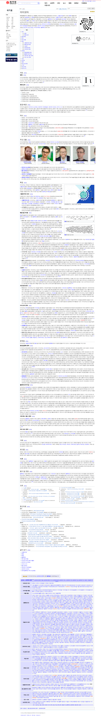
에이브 (70, 651)
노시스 (41, 675)
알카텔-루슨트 (90, 170)
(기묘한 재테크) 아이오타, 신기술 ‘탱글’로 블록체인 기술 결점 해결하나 (45, 526)
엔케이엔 (56, 602)
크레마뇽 (35, 672)
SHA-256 (43, 418)
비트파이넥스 (31, 122)
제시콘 (79, 669)
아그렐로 (54, 621)
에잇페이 (81, 638)
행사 (78, 704)
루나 (59, 635)
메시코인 (49, 657)
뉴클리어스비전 (36, 684)
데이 (42, 692)
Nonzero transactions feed (67, 500)
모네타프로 (34, 637)
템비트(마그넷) (52, 660)
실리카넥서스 (66, 659)
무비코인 (82, 662)
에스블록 (59, 701)
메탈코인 (85, 635)
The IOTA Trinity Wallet (66, 487)
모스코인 (60, 657)
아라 (41, 666)
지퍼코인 (58, 627)
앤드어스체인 (75, 600)
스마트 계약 (88, 311)
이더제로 (37, 591)
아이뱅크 (36, 651)
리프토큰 (54, 596)
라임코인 (43, 684)
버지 (59, 645)
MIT (27, 420)
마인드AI (61, 616)
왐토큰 (84, 679)
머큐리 (41, 645)
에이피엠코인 (86, 623)
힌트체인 (62, 682)
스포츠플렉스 (55, 659)
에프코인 (82, 444)
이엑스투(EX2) (73, 701)
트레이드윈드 (68, 653)
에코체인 (43, 602)
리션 (39, 616)
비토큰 (85, 676)
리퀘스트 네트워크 (65, 635)
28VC (33, 612)
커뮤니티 (47, 5)
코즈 (65, 696)
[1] (43, 82)
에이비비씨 (75, 638)
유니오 (59, 669)
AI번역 (52, 3)
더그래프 (55, 675)
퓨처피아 (69, 631)
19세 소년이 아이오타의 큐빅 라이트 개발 (38, 539)
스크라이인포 (42, 678)
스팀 (65, 665)
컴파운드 (43, 653)
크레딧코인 (57, 628)
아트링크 (67, 666)
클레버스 (40, 672)
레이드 (90, 656)
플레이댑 (63, 660)
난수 (23, 396)
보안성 (56, 256)
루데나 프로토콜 (36, 657)
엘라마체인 (58, 624)
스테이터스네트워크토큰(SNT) (54, 678)
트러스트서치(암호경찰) (53, 629)
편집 (60, 8)
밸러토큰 (51, 693)
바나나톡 (68, 617)
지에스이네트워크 (51, 680)
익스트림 (66, 625)
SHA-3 (49, 418)
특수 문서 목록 (9, 46)
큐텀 (42, 607)
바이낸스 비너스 (42, 637)
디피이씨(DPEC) (48, 635)
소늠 (45, 337)
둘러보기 (8, 30)
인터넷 (31, 202)
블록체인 (8, 26)
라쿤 (87, 656)
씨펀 (38, 666)
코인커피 (58, 641)
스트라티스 (61, 599)
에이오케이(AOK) (36, 602)
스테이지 (55, 665)
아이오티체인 (37, 27)
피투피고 (38, 654)
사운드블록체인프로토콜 (64, 664)
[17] (31, 433)
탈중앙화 (32, 374)
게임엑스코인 (43, 656)
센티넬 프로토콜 (59, 620)
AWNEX (34, 634)
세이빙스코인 (73, 650)
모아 (34, 598)
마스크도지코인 (50, 616)
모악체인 (38, 598)
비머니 (37, 583)
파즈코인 (46, 642)
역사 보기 (64, 8)
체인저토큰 (41, 696)
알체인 (64, 600)
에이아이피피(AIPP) (81, 645)
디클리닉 (68, 675)
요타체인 (89, 679)
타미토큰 (70, 628)
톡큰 (53, 672)
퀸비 (56, 653)
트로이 (73, 653)
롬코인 (84, 614)
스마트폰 (48, 202)
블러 (61, 693)
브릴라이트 (77, 657)
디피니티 (43, 687)
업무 (12, 23)
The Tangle (41, 500)
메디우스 (59, 676)
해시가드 (43, 654)
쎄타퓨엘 (34, 666)
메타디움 (42, 617)
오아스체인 (63, 685)
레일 (59, 692)
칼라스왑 (56, 696)
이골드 (67, 701)
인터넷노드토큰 (76, 685)
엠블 (59, 685)
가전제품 (53, 202)
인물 (7, 27)
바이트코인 (54, 645)
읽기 (57, 8)
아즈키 (49, 651)
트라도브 (37, 629)
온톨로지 (80, 679)
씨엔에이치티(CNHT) (42, 694)
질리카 (41, 591)
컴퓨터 (58, 332)
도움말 (7, 37)
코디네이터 (43, 274)
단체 (7, 23)
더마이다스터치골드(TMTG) (55, 649)
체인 (33, 20)
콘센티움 (52, 628)
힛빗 (61, 444)
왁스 (40, 660)
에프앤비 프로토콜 (58, 623)
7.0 (23, 500)
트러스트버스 (43, 629)
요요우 (39, 669)
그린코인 (34, 645)
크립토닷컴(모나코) (80, 641)
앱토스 (81, 600)
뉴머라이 (46, 675)
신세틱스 (87, 650)
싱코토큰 (37, 621)
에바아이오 (66, 623)
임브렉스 (34, 627)
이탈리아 (65, 169)
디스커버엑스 (81, 613)
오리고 (88, 645)
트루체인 (77, 607)
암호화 (67, 239)
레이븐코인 (82, 649)
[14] (32, 366)
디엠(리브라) (40, 635)
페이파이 (45, 631)
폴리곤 (64, 631)
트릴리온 (78, 653)
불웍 (62, 645)
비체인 (75, 618)
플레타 (45, 608)
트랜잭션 (44, 191)
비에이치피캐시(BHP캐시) (67, 618)
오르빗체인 (47, 603)
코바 (85, 680)
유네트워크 (54, 669)
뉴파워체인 (40, 613)
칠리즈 (74, 627)
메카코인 (60, 662)
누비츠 (35, 613)
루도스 (55, 662)
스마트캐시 (66, 645)
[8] (50, 228)
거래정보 (84, 3)
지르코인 (88, 651)
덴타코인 (60, 675)
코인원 (43, 444)
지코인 (40, 647)
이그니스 (46, 625)
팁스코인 (83, 653)
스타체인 (50, 665)
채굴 (43, 241)
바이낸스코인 (38, 693)
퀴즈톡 (71, 670)
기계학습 (37, 477)
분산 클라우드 (64, 337)
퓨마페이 (77, 642)
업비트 (78, 444)
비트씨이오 (38, 620)
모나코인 (78, 585)
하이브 (47, 632)
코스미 (47, 628)
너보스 (33, 595)
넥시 (39, 692)
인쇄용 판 (8, 47)
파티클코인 (61, 647)
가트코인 (49, 612)
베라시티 (37, 664)
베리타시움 (87, 617)
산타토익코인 (74, 664)
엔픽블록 (53, 624)
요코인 (72, 603)
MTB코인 (38, 612)
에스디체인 (30, 27)
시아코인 (27, 337)
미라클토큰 (87, 662)
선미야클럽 (49, 650)
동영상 (76, 3)
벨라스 (66, 598)
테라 (87, 641)
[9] (84, 249)
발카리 (48, 637)
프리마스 (84, 672)
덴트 (64, 675)
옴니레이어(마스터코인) (83, 586)
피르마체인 (88, 631)
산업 (7, 21)
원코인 (63, 701)
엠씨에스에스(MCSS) (78, 602)
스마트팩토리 (35, 203)
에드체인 (47, 668)
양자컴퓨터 (28, 387)
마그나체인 (43, 701)
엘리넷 (64, 624)
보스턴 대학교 (36, 420)
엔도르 (56, 679)
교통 (12, 18)
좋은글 (48, 576)
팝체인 (69, 672)
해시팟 (58, 632)
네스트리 (86, 612)
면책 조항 (33, 715)
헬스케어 (58, 202)
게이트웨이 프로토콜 (46, 634)
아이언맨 (36, 314)
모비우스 (50, 593)
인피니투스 (82, 625)
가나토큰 (34, 675)
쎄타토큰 (90, 665)
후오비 (68, 444)
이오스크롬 (79, 604)
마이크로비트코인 (71, 585)
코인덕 (53, 641)
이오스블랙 (73, 604)
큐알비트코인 (72, 641)
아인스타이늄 (74, 586)
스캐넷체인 (39, 665)
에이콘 (58, 668)
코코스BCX (45, 660)
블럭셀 (48, 701)
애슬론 (70, 638)
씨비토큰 (49, 621)
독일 (48, 22)
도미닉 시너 (62, 24)
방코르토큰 (45, 693)
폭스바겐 (34, 134)
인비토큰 (71, 625)
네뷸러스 (81, 612)
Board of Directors (27, 499)
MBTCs (37, 662)
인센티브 (91, 452)
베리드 (82, 617)
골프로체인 (60, 612)
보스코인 (71, 598)
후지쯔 (39, 131)
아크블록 (55, 600)
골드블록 (54, 612)
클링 (62, 628)
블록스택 (63, 687)
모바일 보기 (38, 715)
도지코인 (41, 585)
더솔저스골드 (64, 656)
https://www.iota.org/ (38, 501)
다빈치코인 (82, 634)
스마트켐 (71, 620)
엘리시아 (68, 624)
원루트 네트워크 (71, 694)
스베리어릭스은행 (59, 127)
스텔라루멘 (58, 593)
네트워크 (37, 196)
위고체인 (89, 603)
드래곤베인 (69, 613)
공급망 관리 (60, 131)
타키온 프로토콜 (67, 688)
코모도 (55, 647)
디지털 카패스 (60, 134)
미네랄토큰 (66, 657)
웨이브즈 (77, 603)
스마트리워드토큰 (47, 659)
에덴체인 (90, 600)
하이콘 (63, 608)
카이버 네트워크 (49, 696)
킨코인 (65, 628)
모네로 (46, 645)
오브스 (57, 603)
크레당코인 (84, 670)
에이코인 (80, 623)
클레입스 (45, 672)
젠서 (79, 701)
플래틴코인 (40, 608)
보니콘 (77, 676)
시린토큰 (85, 620)
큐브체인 (38, 607)
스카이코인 (55, 599)
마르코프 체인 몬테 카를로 (45, 236)
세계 (12, 20)
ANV (33, 662)
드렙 (75, 595)
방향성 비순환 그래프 (36, 220)
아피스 (85, 621)
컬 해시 (76, 418)
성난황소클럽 (56, 650)
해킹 (29, 401)
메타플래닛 (54, 657)
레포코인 (64, 614)
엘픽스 (67, 679)
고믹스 (33, 701)
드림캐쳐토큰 (46, 662)
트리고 (39, 682)
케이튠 (36, 670)
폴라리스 (87, 607)
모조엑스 (60, 617)
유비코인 (75, 639)
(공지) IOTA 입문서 (75, 497)
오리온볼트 (82, 624)
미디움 (58, 598)
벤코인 (36, 618)
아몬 (59, 638)
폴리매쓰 (88, 653)
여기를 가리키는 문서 (10, 43)
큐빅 (26, 307)
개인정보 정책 (23, 715)
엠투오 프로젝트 (75, 624)
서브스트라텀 (77, 687)
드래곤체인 (70, 595)
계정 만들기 (89, 1)
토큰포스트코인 (87, 628)
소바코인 (81, 664)
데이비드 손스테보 (46, 24)
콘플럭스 (88, 606)
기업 (12, 21)
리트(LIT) (88, 649)
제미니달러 (35, 696)
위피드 (36, 604)
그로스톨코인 (35, 585)
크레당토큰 (90, 670)
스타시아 (44, 665)
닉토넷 (61, 595)
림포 (41, 676)
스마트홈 (30, 203)
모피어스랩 (47, 598)
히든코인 (51, 643)
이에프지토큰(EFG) (78, 651)
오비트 (60, 694)
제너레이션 (74, 669)
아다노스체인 (60, 621)
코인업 (82, 701)
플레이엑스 (74, 660)
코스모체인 (89, 680)
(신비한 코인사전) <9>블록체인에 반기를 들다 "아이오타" (43, 524)
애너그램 (89, 678)
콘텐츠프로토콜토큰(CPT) (52, 670)
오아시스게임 (35, 660)
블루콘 (59, 637)
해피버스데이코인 (65, 632)
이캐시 (47, 583)
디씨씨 (87, 613)
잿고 (46, 627)
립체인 (58, 596)
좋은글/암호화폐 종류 (33, 708)
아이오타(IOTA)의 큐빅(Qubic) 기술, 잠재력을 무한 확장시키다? (51, 546)
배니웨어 (77, 617)
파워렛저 (68, 629)
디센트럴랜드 (75, 656)
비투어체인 (81, 618)
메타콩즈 (39, 650)
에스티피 (66, 651)
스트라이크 (43, 638)
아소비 (45, 666)
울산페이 (55, 699)
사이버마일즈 (65, 637)
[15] (34, 366)
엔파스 (87, 659)
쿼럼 (54, 309)
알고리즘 (64, 19)
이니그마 (55, 604)
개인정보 (54, 293)
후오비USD (40, 697)
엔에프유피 (47, 624)
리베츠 (52, 684)
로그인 (94, 1)
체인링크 (67, 680)
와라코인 (66, 639)
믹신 (50, 645)
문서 (21, 8)
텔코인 (81, 628)
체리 (66, 627)
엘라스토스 (62, 602)
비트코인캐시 (61, 586)
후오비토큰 (46, 697)
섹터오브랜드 (81, 650)
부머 (78, 598)
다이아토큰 (47, 613)
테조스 (68, 607)
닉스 (59, 656)
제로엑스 (90, 694)
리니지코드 (89, 614)
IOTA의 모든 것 (34, 489)
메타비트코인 (54, 617)
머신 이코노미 (47, 196)
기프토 (70, 612)
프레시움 (75, 631)
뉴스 (64, 3)
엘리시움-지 (61, 679)
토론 (83, 1)
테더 (83, 696)
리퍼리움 (37, 676)
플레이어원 (68, 660)
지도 (12, 24)
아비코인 (66, 621)
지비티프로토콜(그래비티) (54, 688)
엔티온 (55, 685)
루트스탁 (64, 585)
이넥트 (51, 625)
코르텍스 (37, 628)
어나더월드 (54, 651)
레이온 (59, 614)
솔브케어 (36, 678)
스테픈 (75, 620)
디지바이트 (82, 656)
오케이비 (65, 694)
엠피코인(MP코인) (82, 668)
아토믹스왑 (73, 330)
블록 (28, 20)
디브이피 (75, 613)
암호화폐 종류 (40, 576)
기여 (86, 1)
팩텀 (36, 631)
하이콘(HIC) (53, 632)
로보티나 (74, 614)
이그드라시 (49, 604)
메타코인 (86, 596)
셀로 (84, 637)
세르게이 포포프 (41, 25)
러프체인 (48, 684)
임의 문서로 (8, 36)
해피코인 (39, 643)
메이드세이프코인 (56, 687)
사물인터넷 (60, 15)
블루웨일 (58, 618)
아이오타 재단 (42, 143)
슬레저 (48, 638)
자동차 (7, 18)
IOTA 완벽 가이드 (69, 498)
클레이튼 (57, 607)
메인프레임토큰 (86, 616)
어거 (42, 679)
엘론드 (67, 602)
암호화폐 (13, 26)
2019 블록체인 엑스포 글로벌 (28, 570)
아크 (51, 600)
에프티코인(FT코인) (53, 694)
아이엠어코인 (51, 666)
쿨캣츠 (52, 653)
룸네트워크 (43, 657)
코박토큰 (42, 628)
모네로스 (90, 635)
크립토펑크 (61, 653)
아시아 (7, 20)
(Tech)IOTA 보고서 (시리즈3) (72, 493)
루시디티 (79, 675)
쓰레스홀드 (64, 678)
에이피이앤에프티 (49, 623)
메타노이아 (36, 617)
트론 (59, 672)
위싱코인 (49, 669)
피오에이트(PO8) (36, 632)
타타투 (49, 672)
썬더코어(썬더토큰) (87, 599)
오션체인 (75, 679)
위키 (46, 3)
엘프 (71, 602)
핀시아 (55, 608)
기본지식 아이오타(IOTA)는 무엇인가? (74, 489)
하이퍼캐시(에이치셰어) (77, 608)
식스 (78, 665)
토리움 (36, 642)
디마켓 (69, 656)
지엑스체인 (58, 680)
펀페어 (58, 660)
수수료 (55, 251)
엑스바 (86, 638)
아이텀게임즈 (74, 659)
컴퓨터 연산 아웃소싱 (29, 313)
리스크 (49, 596)
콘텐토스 (61, 670)
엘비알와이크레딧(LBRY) (71, 668)
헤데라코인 (86, 608)
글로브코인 (57, 634)
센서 (67, 300)
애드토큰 (38, 679)
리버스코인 (85, 675)
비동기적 (40, 243)
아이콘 (47, 600)
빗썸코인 (34, 694)
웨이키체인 (83, 603)
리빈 (33, 676)
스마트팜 (41, 203)
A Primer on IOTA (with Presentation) (76, 496)
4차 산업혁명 (39, 198)
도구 (7, 40)
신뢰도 (62, 249)
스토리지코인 (41, 337)
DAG (52, 190)
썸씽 (86, 665)
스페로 (75, 665)
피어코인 (50, 608)
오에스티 (54, 590)
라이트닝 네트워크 (79, 260)
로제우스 (79, 614)
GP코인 (39, 634)
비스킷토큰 (83, 657)
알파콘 (84, 678)
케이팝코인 (42, 670)
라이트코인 (47, 585)
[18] (32, 481)
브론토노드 (42, 618)
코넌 (62, 688)
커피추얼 (48, 641)
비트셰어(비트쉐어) (47, 590)
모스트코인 (71, 662)
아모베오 (70, 678)
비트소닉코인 (72, 693)
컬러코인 (71, 606)
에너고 (42, 623)
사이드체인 (86, 263)
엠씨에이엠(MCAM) (38, 639)
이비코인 (61, 625)
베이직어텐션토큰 (70, 676)
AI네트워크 (34, 687)
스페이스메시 (68, 599)
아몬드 (74, 678)
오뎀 (89, 668)
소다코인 (88, 637)
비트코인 (87, 239)
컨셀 (87, 627)
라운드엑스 (45, 614)
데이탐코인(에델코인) (61, 613)
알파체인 (79, 678)
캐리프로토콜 (80, 680)
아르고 (39, 600)
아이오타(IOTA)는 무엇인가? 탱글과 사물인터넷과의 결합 (49, 544)
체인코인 (70, 627)
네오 (40, 595)
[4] (39, 132)
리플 (46, 593)
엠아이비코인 (87, 602)
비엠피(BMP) (55, 664)
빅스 (90, 693)
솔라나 (46, 599)
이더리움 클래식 (73, 590)
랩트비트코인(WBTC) (56, 585)
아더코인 (34, 600)
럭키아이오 (51, 614)
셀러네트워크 (40, 599)
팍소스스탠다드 (86, 629)
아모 (88, 684)
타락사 (82, 685)
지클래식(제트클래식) (48, 647)
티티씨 (82, 607)
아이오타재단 (44, 478)
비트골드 (42, 583)
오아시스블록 (63, 603)
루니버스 (36, 596)
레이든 (40, 590)
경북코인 (34, 699)
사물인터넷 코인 (25, 200)
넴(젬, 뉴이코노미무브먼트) (52, 595)
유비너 (63, 669)
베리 (52, 637)
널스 (37, 595)
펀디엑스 (57, 642)
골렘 (31, 337)
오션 (70, 679)
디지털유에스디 (53, 692)
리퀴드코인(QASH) (69, 692)
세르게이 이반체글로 (43, 107)
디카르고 (39, 614)
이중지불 (45, 360)
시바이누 (68, 586)
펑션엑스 (85, 688)
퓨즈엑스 (82, 642)
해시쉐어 (38, 588)
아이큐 (56, 666)
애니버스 (82, 666)
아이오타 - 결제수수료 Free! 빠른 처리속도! (40, 528)
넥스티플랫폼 (71, 634)
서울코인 (50, 699)
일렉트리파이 (89, 625)
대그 (43, 220)
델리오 (34, 635)
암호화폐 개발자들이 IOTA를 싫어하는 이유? (39, 541)
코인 (58, 3)
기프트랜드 (75, 612)
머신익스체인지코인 (64, 684)
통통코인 (41, 642)
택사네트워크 (63, 607)
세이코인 (67, 650)
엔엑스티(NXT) (49, 602)
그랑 (53, 634)
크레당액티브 (77, 670)
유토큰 (48, 337)
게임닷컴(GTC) (35, 656)
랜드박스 (77, 649)
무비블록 (77, 662)
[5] (84, 135)
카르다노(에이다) (48, 591)
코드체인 (76, 606)
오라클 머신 (24, 325)
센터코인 (80, 637)
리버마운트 (34, 616)
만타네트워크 (72, 616)
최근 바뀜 (8, 34)
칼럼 (70, 3)
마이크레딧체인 (47, 676)
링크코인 (77, 692)
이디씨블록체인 (61, 604)
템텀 (33, 642)
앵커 (37, 688)
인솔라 (36, 606)
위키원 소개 (29, 715)
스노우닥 (86, 664)
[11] (58, 276)
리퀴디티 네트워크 (74, 635)
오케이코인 (73, 444)
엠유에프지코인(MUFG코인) (51, 639)
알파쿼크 (77, 666)
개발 (12, 17)
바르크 (72, 617)
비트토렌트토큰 (69, 687)
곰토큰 (37, 701)
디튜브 (51, 662)
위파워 (37, 625)
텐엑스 (90, 641)
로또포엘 (69, 614)
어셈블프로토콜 (36, 623)
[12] (60, 276)
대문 (7, 14)
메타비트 (65, 662)
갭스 (38, 675)
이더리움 (38, 251)
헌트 (71, 632)
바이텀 (44, 650)
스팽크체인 (69, 665)
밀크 (64, 617)
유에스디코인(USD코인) (82, 694)
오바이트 (53, 603)
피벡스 (66, 647)
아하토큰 (72, 666)
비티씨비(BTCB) (84, 693)
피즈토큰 (43, 632)
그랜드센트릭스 (65, 170)
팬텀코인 (40, 631)
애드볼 (87, 666)
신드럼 (60, 659)
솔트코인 (65, 620)
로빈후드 (87, 444)
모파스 (42, 598)
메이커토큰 (79, 616)
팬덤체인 (74, 672)
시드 (69, 394)
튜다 (56, 672)
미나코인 (53, 598)
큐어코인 (46, 607)
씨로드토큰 (43, 621)
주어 (54, 627)
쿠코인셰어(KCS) (71, 696)
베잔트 (55, 637)
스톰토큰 (80, 620)
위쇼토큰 (43, 669)
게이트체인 (34, 692)
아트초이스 (80, 621)
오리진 (88, 624)
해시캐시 (52, 583)
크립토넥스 (78, 696)
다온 (65, 595)
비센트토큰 (65, 693)
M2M (70, 15)
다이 (47, 649)
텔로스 (72, 607)
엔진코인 (83, 659)
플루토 (83, 631)
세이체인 (34, 599)
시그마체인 (75, 599)
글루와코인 (64, 634)
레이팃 (74, 675)
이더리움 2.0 (66, 590)
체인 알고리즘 (25, 558)
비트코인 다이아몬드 (43, 586)
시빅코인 (90, 620)
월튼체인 (43, 27)
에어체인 (52, 679)
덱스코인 (46, 692)
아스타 (62, 638)
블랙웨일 (48, 618)
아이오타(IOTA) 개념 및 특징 (35, 529)
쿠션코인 (66, 641)
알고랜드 (60, 600)
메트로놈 (91, 596)
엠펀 (91, 659)
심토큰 (82, 665)
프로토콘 (35, 608)
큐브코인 (34, 682)
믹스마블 (72, 657)
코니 (62, 696)
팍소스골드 (78, 629)
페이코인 (72, 642)
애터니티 (69, 600)
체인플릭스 (87, 669)
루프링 (62, 692)
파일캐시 (74, 688)
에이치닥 (25, 27)
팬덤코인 (79, 672)
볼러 (75, 598)
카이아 (60, 606)
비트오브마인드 (45, 620)
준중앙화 (24, 376)
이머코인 (56, 625)
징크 (63, 680)
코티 (62, 641)
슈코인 (50, 599)
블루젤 (81, 676)
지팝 (83, 669)
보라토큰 (42, 664)
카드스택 (56, 606)
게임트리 (49, 656)
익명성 (72, 289)
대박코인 (53, 613)
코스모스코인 (82, 606)
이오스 (67, 604)
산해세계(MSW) (38, 659)
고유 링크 (8, 49)
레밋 (43, 593)
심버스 (80, 599)
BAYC (33, 649)
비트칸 (78, 693)
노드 (58, 231)
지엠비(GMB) (50, 606)
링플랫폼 (43, 616)
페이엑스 (67, 642)
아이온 (43, 600)
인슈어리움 (43, 680)
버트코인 (83, 585)
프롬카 (79, 631)
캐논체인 (65, 606)
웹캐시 (70, 639)
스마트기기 (56, 203)
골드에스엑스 (39, 649)
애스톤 (89, 621)
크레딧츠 (52, 607)
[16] (22, 426)
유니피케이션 (42, 604)
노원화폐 (44, 699)
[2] (86, 109)
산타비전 (52, 620)
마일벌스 (66, 616)
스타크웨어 (72, 645)
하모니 (59, 608)
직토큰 (62, 627)
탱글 (57, 19)
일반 (12, 27)
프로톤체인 (88, 642)
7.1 (25, 500)
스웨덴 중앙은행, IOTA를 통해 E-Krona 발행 (38, 534)
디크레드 (85, 595)
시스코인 (53, 638)
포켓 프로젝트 (59, 631)
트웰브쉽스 (62, 629)
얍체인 (85, 600)
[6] (93, 143)
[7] (51, 186)
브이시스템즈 (83, 598)
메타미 (63, 676)
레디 (56, 614)
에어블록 (46, 679)
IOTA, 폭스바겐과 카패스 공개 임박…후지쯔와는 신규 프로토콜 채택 (44, 538)
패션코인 (52, 642)
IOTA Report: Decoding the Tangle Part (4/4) (73, 491)
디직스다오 (71, 649)
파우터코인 (64, 672)
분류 (21, 708)
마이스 (56, 616)
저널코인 (50, 627)
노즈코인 (77, 634)
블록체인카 (73, 684)
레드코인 (55, 635)
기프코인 (55, 656)
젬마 (84, 651)
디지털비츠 (79, 595)
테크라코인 (75, 628)
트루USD (87, 696)
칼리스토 (82, 627)
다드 (51, 675)
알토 (79, 659)
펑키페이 (62, 642)
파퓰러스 (73, 629)
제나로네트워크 (42, 606)
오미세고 (60, 639)
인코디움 (76, 625)
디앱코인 (65, 649)
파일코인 (35, 337)
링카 (81, 635)
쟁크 (85, 639)
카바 (78, 627)
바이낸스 (64, 444)
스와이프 (37, 638)
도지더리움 (34, 590)
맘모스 (71, 596)
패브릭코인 (44, 682)
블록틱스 (53, 618)
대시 (38, 645)
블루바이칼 (48, 664)
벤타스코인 (56, 693)
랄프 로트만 (62, 162)
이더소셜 (68, 669)
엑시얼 (42, 624)
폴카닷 (91, 607)
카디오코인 (73, 680)
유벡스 (41, 625)
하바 (35, 673)
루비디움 (41, 596)
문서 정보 (8, 50)
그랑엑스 (66, 612)
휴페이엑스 (45, 643)
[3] (41, 129)
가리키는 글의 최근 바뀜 (11, 44)
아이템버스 (61, 666)
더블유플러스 (89, 634)
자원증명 (82, 320)
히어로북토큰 (81, 660)
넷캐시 (33, 583)
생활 (7, 24)
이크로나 (92, 127)
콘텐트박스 (66, 670)
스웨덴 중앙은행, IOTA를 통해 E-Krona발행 (37, 490)
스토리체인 (60, 665)
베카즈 (62, 598)
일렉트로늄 (80, 639)
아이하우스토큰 (43, 651)
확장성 (49, 191)
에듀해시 (42, 668)
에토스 (62, 668)
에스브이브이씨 (73, 623)
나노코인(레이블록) (36, 593)
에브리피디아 (53, 668)
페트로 (59, 699)
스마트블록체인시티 (81, 684)
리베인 (90, 675)
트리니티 (45, 410)
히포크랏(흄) (56, 682)
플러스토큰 (41, 703)
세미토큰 (62, 650)
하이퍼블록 (68, 608)
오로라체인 (41, 603)
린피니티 (57, 684)
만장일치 (66, 244)
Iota (24, 487)
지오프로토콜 (42, 641)
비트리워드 (87, 618)
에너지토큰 (60, 651)
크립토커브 (87, 701)
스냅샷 (23, 269)
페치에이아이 (52, 631)
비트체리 (89, 598)
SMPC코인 (43, 612)
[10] (27, 258)
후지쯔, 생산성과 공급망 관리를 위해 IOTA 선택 (38, 493)
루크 (45, 596)
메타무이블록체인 (78, 596)
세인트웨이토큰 (73, 637)
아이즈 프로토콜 (73, 621)
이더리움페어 (81, 590)
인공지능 (8, 17)
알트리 (66, 638)
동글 (41, 662)
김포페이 (39, 699)
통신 (32, 196)
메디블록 (54, 676)
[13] (72, 283)
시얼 (33, 621)
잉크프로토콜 (40, 627)
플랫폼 (53, 200)
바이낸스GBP (83, 692)
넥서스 (44, 595)
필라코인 (50, 682)
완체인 (68, 603)
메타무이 (48, 617)
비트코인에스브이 (53, 586)
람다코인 (48, 687)
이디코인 (37, 680)
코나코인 (48, 653)
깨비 (44, 649)
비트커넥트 (53, 701)
